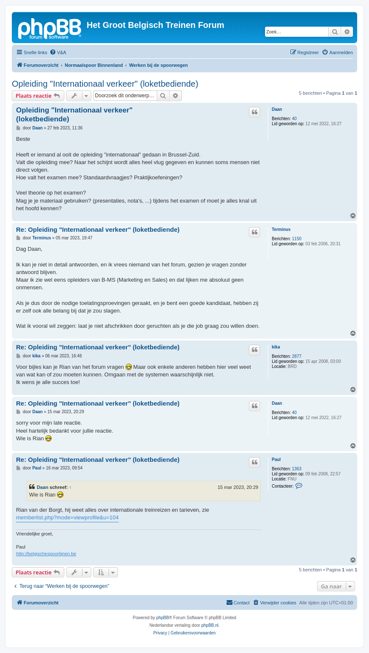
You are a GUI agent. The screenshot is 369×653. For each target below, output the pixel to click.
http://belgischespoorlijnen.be (46, 553)
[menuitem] (57, 52)
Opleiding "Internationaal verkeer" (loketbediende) (105, 83)
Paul (276, 459)
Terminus (281, 229)
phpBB (162, 617)
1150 (296, 238)
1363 (296, 468)
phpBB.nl (210, 625)
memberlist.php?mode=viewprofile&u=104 (67, 517)
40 (294, 118)
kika (276, 347)
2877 (296, 356)
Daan (277, 109)
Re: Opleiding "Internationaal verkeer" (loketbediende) (98, 229)
